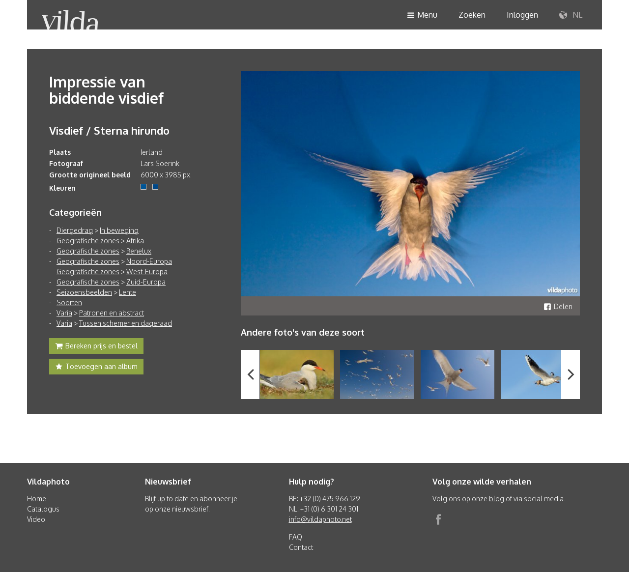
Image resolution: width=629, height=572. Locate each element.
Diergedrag (75, 230)
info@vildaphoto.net (320, 519)
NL (570, 15)
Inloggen (522, 15)
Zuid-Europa (146, 282)
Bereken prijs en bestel (96, 347)
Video (36, 519)
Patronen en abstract (111, 313)
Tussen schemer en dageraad (125, 323)
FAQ (295, 537)
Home (36, 498)
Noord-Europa (149, 261)
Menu (422, 15)
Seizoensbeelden (84, 292)
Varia (64, 313)
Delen (557, 306)
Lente (127, 292)
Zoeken (472, 15)
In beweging (119, 230)
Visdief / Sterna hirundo (109, 130)
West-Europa (147, 271)
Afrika (135, 240)
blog (496, 498)
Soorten (69, 302)
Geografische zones (88, 240)
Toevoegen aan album (96, 367)
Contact (301, 547)
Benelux (138, 251)
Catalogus (43, 509)
